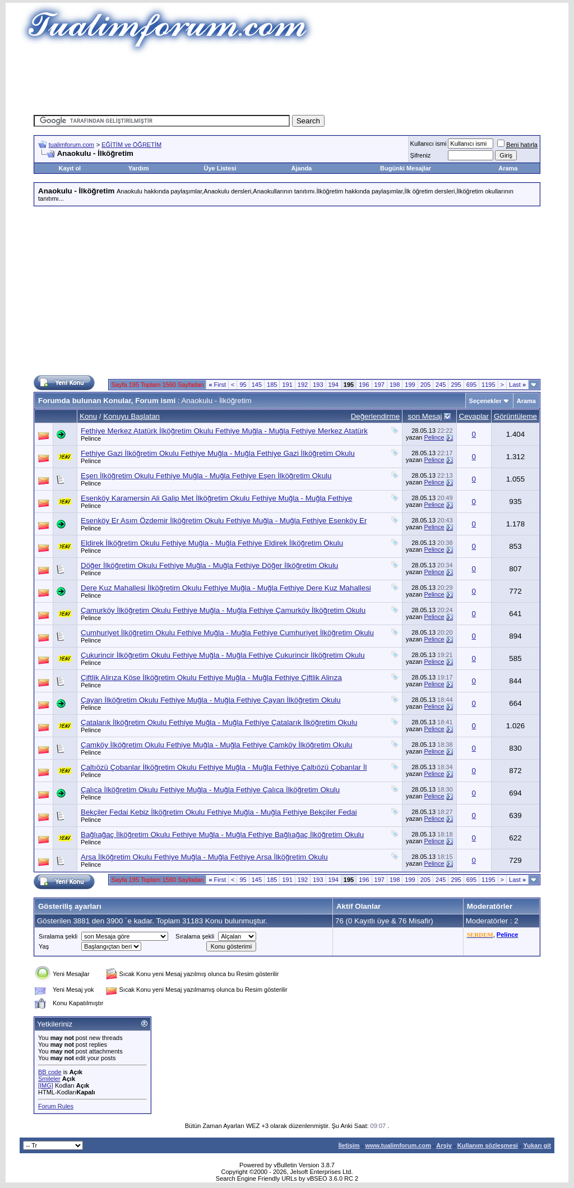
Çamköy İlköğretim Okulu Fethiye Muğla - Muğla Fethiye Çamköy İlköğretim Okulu (216, 745)
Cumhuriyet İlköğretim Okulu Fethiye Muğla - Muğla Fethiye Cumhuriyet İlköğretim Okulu (227, 632)
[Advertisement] (287, 81)
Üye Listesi (219, 168)
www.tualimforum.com (398, 1145)
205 (425, 384)
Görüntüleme (515, 416)
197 (379, 384)
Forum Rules (55, 1106)
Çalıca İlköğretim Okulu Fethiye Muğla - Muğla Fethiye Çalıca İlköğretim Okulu (210, 789)
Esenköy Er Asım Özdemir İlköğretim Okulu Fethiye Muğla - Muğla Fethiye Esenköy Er (224, 520)
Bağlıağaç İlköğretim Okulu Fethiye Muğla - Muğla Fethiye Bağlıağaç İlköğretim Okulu (222, 834)
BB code (50, 1072)
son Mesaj (425, 416)
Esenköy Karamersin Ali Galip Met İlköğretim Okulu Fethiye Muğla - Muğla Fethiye (216, 498)
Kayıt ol (69, 168)
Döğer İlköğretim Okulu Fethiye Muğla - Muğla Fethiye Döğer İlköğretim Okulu (209, 565)
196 (364, 384)
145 (257, 384)
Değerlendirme (375, 416)
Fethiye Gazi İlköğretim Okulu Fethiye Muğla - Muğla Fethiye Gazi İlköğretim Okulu (218, 453)
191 (287, 384)
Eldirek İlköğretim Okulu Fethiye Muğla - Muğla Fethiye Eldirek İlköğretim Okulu (212, 543)
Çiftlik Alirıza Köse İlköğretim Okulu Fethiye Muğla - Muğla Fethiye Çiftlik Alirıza (211, 677)
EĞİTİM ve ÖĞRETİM (131, 144)
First (217, 384)
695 (471, 384)
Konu (88, 416)
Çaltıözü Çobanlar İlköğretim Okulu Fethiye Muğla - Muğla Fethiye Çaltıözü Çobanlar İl (224, 767)
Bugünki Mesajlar (405, 168)
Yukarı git (537, 1145)
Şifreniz (420, 155)
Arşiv (444, 1145)
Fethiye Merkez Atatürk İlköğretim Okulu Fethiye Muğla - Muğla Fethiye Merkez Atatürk (224, 431)
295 (456, 384)
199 (410, 384)
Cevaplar (474, 416)
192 (303, 384)
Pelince (91, 438)
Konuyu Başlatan (131, 416)
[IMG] (45, 1085)
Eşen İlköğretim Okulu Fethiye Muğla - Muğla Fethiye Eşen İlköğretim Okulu (206, 475)
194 (333, 384)
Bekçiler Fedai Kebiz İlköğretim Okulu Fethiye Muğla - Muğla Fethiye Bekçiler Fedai (219, 812)
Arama (507, 168)
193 (318, 384)
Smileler (49, 1078)
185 (272, 384)
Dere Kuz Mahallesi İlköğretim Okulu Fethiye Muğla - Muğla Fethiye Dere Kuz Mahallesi (226, 588)
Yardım (138, 168)
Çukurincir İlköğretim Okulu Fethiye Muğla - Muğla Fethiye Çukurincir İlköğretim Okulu (223, 655)
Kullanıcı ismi (428, 143)
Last (517, 384)
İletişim (349, 1145)
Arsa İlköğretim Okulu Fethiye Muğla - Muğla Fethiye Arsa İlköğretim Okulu (204, 857)
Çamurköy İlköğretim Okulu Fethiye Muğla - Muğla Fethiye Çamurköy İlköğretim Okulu (223, 610)
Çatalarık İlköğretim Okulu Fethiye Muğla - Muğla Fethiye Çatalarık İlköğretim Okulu (219, 722)
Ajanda (301, 168)
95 (242, 384)
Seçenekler (485, 400)
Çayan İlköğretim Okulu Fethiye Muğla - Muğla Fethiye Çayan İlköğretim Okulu (211, 700)
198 (395, 384)
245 (441, 384)
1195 (488, 384)
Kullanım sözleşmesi (487, 1145)
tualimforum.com (71, 144)
